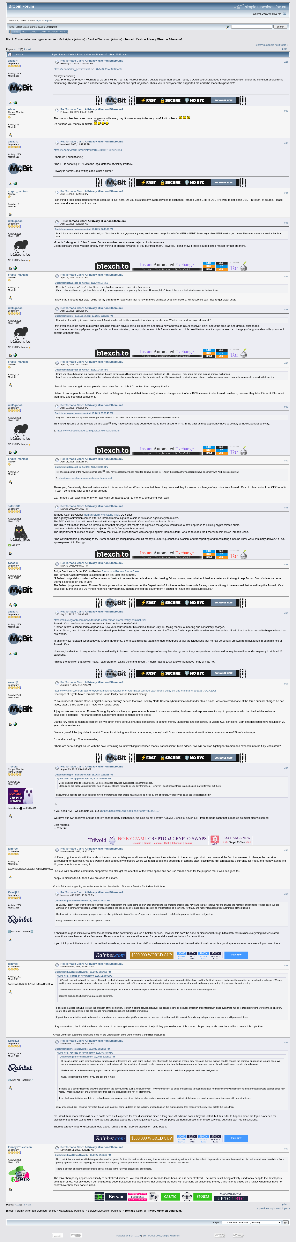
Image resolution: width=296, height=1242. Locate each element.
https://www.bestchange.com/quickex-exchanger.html (88, 430)
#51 (286, 508)
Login (43, 32)
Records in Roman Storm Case (120, 571)
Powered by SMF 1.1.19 (129, 1235)
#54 (286, 683)
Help (24, 32)
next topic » (282, 44)
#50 (286, 460)
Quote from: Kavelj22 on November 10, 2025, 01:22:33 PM (83, 1155)
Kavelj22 (13, 892)
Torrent (53, 27)
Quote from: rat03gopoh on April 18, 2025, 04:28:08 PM (81, 467)
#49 (286, 407)
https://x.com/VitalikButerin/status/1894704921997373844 (88, 149)
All (29, 49)
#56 (286, 850)
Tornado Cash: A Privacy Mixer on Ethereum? (154, 39)
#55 (286, 768)
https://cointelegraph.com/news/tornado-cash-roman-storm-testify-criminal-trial (100, 620)
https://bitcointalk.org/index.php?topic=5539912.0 (130, 810)
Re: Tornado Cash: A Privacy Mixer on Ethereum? (91, 60)
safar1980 (14, 506)
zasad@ (13, 60)
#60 (286, 1148)
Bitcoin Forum (14, 39)
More (63, 32)
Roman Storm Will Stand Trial (101, 514)
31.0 (46, 27)
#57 (286, 894)
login (38, 20)
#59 (286, 1042)
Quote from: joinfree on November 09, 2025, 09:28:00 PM (82, 1049)
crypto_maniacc (18, 191)
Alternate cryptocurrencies (40, 39)
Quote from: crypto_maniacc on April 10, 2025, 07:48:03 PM (84, 229)
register (48, 20)
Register (53, 32)
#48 (286, 363)
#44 (286, 193)
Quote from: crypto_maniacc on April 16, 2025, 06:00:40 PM (84, 413)
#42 (286, 111)
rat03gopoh (15, 220)
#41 (286, 62)
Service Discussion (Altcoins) (105, 39)
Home (15, 32)
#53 (286, 613)
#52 (286, 564)
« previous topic (264, 44)
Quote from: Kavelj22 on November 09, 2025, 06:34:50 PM (83, 972)
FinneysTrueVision (20, 1147)
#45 (286, 222)
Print (284, 49)
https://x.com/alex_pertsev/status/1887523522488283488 (87, 69)
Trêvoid (12, 766)
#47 (286, 309)
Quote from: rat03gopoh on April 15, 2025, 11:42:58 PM (81, 370)
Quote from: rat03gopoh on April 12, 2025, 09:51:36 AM (81, 283)
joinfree (13, 848)
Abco (11, 109)
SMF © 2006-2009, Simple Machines (161, 1235)
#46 (286, 276)
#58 (286, 965)
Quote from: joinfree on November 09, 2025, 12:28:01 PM (82, 900)
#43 (286, 143)
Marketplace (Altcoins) (72, 39)
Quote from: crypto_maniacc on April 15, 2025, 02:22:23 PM (84, 316)
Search (34, 32)
